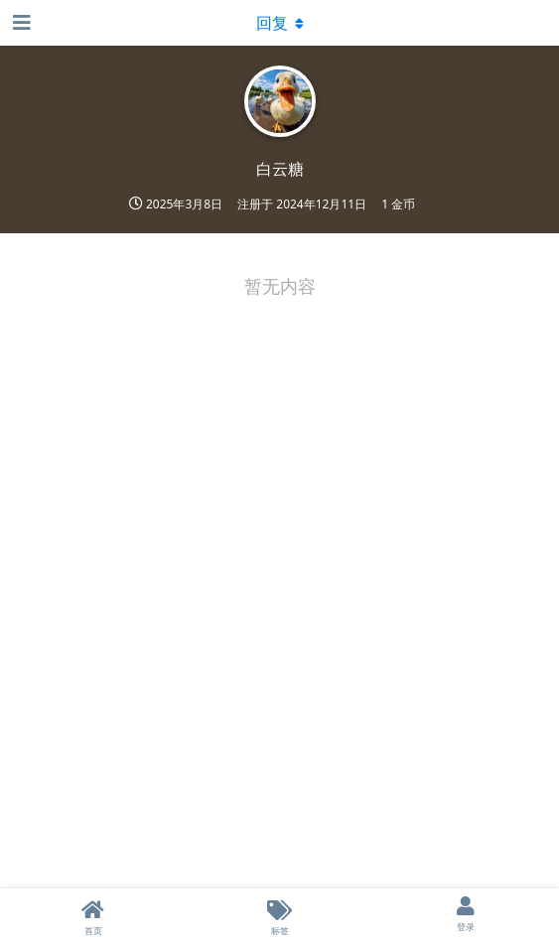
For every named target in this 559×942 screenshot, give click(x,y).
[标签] (280, 915)
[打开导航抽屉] (20, 23)
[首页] (93, 915)
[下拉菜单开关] (280, 23)
